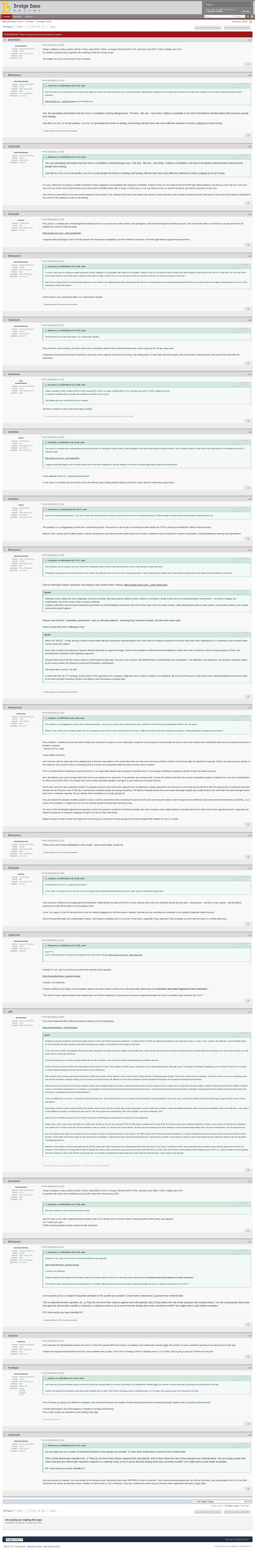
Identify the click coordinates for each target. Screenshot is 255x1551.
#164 (250, 214)
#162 (250, 75)
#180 (250, 1435)
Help (246, 11)
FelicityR (13, 214)
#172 (250, 836)
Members (18, 16)
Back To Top (9, 1546)
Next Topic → (246, 1506)
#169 (250, 499)
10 (39, 27)
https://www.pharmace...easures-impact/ (61, 976)
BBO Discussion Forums (12, 21)
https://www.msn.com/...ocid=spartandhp (62, 233)
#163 (250, 147)
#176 (250, 1181)
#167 (250, 374)
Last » (53, 27)
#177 (250, 1242)
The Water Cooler (44, 21)
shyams (13, 1335)
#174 (250, 935)
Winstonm (14, 75)
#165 (250, 256)
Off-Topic (30, 21)
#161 (250, 40)
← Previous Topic (215, 1506)
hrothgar (13, 1367)
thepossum (15, 707)
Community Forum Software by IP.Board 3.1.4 (232, 1546)
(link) (165, 1345)
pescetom (14, 39)
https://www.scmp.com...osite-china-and (145, 584)
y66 (10, 1011)
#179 (250, 1368)
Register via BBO (215, 11)
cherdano (14, 374)
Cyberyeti (14, 146)
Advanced (252, 16)
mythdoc (13, 431)
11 (43, 27)
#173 (250, 868)
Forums (6, 16)
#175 (250, 1012)
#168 (250, 432)
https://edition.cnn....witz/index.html (60, 101)
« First (19, 27)
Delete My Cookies (34, 1546)
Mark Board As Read (51, 1546)
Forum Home (20, 1546)
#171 (250, 708)
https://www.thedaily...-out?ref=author (60, 1027)
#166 (250, 320)
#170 (250, 550)
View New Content (239, 21)
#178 (250, 1336)
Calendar (29, 16)
